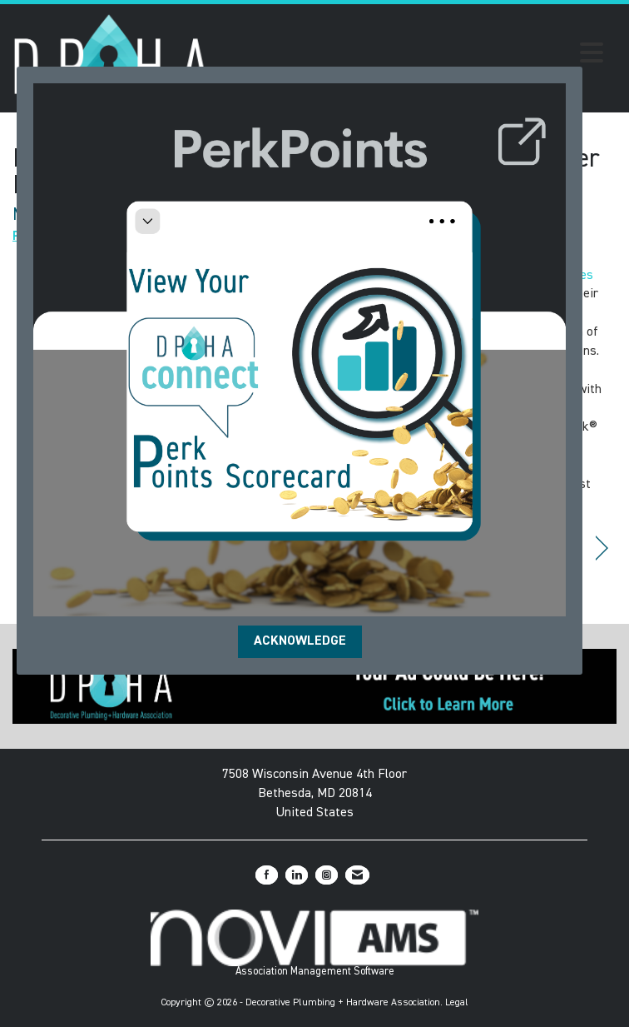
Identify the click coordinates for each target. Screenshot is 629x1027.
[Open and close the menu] (412, 56)
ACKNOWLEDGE (300, 641)
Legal (456, 1003)
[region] (602, 548)
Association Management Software (314, 943)
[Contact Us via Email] (357, 875)
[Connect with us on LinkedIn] (296, 875)
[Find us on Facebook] (266, 875)
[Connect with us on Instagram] (326, 875)
